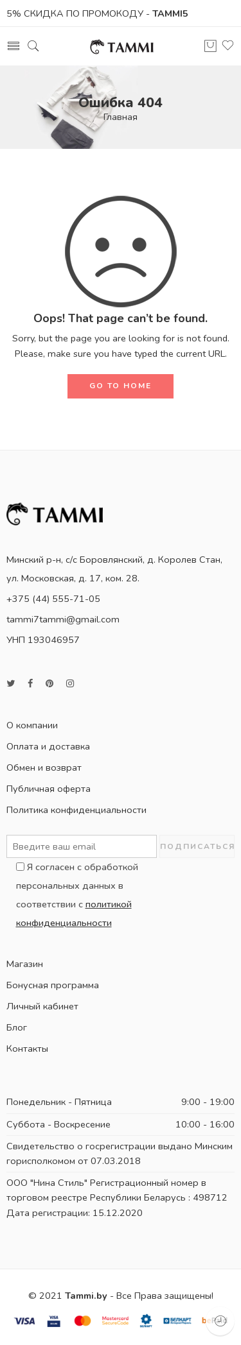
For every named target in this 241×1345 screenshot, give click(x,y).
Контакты (27, 1048)
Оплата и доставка (48, 746)
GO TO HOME (120, 386)
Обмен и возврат (44, 767)
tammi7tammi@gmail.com (63, 619)
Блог (16, 1027)
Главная (120, 116)
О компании (32, 725)
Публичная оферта (48, 788)
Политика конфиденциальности (76, 809)
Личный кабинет (42, 1006)
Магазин (24, 963)
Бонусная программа (52, 985)
